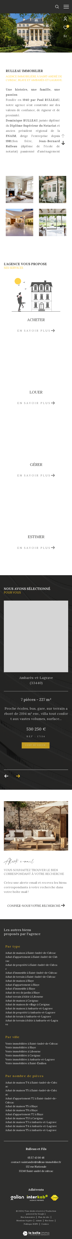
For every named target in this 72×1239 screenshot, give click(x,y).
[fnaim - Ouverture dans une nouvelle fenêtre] (54, 1198)
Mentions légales (25, 1220)
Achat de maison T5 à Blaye (21, 1106)
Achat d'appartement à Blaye (22, 984)
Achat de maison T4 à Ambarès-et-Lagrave (31, 1126)
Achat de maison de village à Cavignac (27, 1004)
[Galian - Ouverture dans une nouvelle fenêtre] (17, 1197)
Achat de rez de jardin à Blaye (22, 992)
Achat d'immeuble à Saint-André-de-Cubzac (31, 972)
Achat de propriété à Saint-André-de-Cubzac (31, 967)
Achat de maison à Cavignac (21, 1000)
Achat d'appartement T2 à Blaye (24, 1114)
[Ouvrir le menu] (66, 6)
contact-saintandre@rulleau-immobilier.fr (36, 1162)
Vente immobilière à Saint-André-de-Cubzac (31, 1043)
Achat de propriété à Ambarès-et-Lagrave (30, 1012)
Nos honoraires (28, 1217)
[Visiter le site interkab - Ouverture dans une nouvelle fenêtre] (37, 1198)
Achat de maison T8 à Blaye (21, 1110)
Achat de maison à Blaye (19, 980)
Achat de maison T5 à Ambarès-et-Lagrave (30, 1130)
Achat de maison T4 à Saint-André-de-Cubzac (31, 1084)
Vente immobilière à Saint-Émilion (25, 1063)
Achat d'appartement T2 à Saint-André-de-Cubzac (31, 1100)
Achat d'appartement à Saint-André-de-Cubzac (31, 959)
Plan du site (44, 1217)
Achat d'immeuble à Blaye (20, 988)
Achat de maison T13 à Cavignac (24, 1118)
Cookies (45, 1224)
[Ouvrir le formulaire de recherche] (57, 7)
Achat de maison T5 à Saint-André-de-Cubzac (31, 1092)
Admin (39, 1220)
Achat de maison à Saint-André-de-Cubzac (30, 953)
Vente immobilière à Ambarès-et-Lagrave (30, 1059)
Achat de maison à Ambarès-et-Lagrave (29, 1008)
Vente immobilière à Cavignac (23, 1055)
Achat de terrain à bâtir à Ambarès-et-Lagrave (31, 1022)
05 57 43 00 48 (36, 1157)
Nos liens (49, 1220)
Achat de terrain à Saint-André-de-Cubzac (30, 976)
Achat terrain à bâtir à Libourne (24, 996)
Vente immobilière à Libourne (23, 1051)
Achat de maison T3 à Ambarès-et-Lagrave (30, 1122)
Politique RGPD (31, 1224)
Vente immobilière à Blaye (20, 1047)
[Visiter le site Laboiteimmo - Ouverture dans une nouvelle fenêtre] (36, 1231)
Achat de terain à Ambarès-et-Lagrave (28, 1016)
